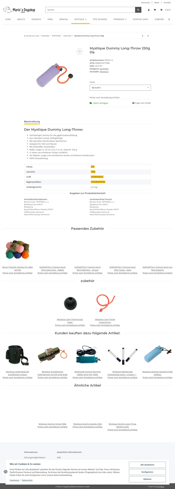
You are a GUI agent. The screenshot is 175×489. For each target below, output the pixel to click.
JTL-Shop (161, 486)
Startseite (145, 2)
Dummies (104, 68)
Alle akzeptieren (147, 465)
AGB (59, 457)
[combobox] (120, 88)
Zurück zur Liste (32, 35)
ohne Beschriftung (98, 182)
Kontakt (167, 2)
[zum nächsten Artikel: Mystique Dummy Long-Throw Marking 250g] (148, 36)
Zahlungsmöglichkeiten (34, 457)
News (156, 2)
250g (93, 172)
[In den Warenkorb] (26, 44)
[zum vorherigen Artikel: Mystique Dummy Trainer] (142, 36)
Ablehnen (147, 479)
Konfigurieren (147, 472)
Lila (92, 167)
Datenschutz (27, 480)
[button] (149, 10)
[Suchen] (90, 10)
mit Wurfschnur (97, 177)
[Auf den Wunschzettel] (80, 52)
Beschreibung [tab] (32, 121)
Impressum (15, 480)
